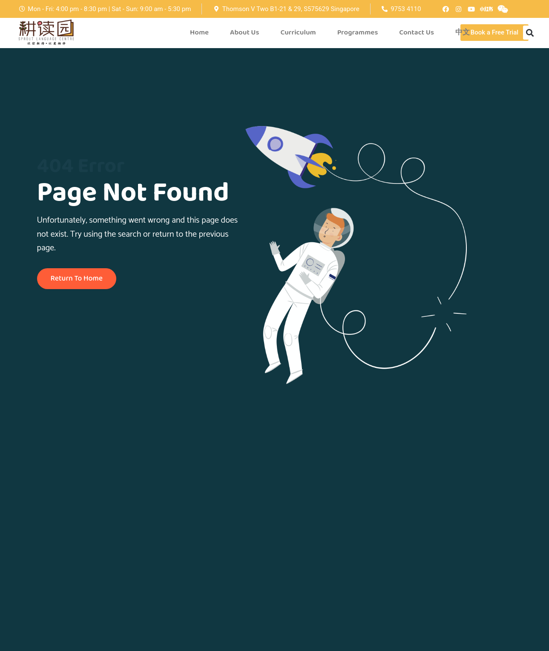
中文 (462, 32)
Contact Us (416, 32)
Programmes (357, 32)
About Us (244, 32)
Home (199, 32)
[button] (494, 32)
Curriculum (298, 32)
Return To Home (78, 279)
